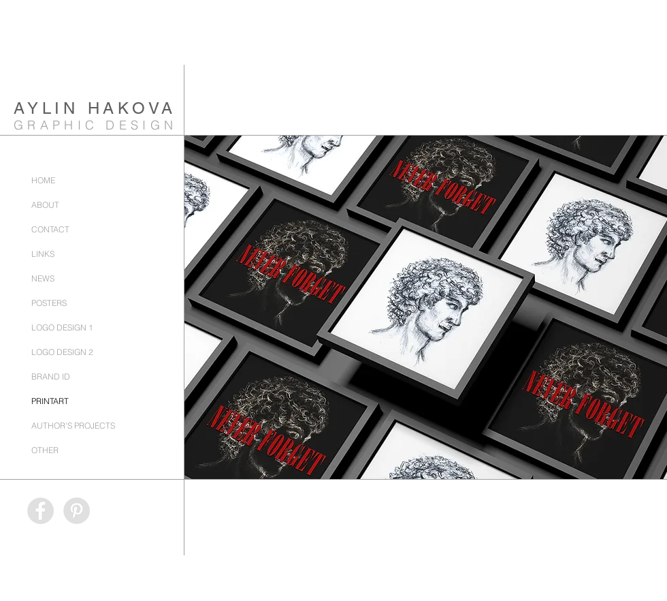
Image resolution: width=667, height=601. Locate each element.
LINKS (42, 254)
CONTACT (50, 229)
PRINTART (50, 401)
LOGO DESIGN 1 (62, 327)
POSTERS (49, 303)
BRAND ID (50, 376)
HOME (43, 180)
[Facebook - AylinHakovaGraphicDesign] (40, 510)
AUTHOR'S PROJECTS (73, 425)
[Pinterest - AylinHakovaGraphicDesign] (76, 510)
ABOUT (45, 205)
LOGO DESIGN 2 (62, 352)
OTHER (45, 450)
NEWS (42, 278)
